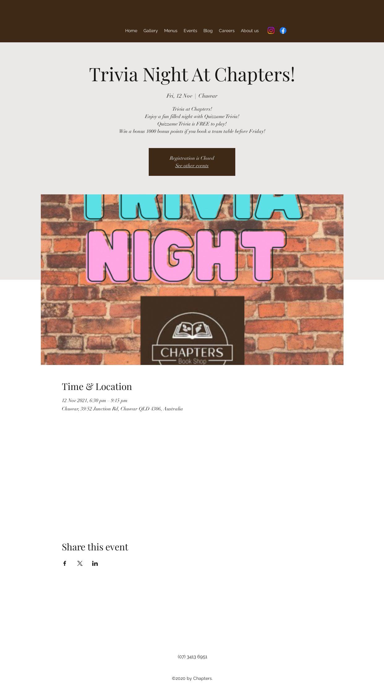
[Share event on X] (80, 563)
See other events (192, 166)
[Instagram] (271, 30)
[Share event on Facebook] (65, 563)
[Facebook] (283, 30)
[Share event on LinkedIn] (95, 563)
